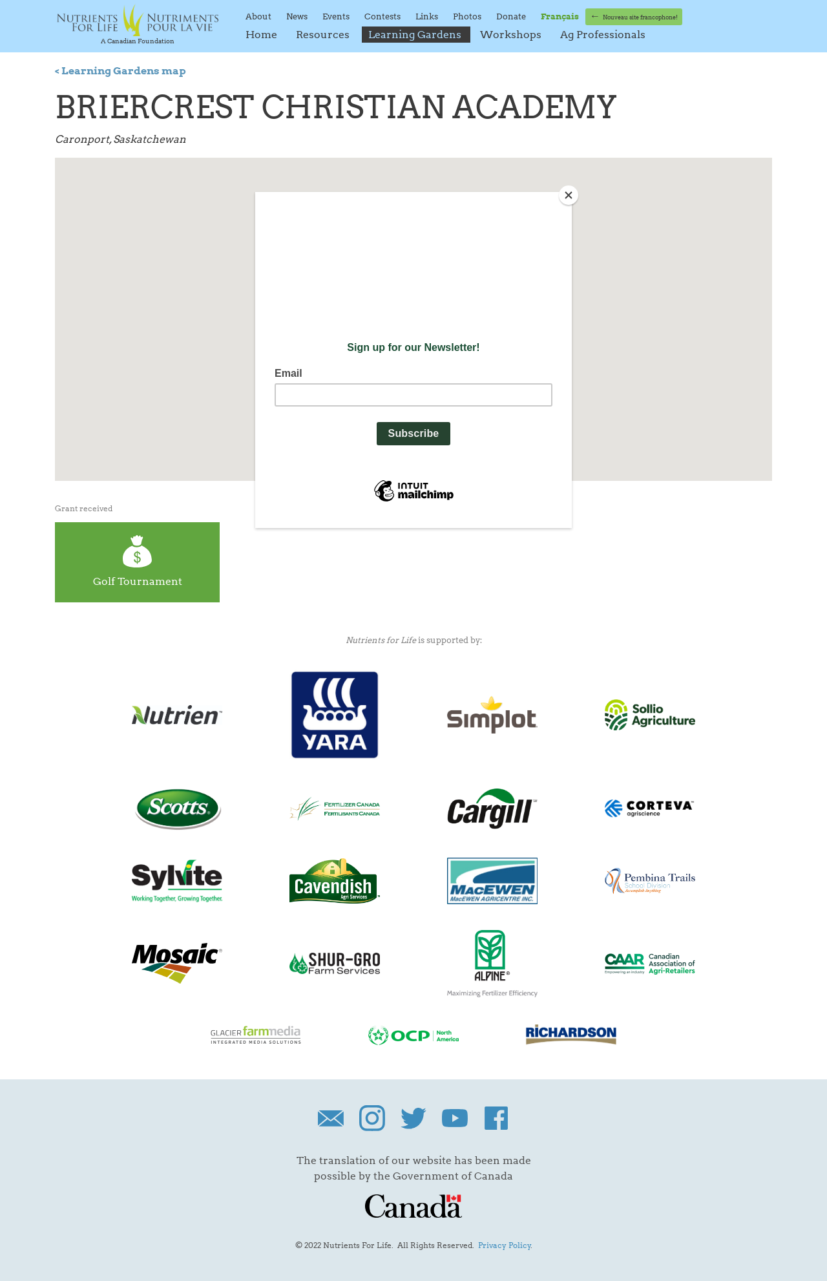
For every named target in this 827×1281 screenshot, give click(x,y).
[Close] (568, 195)
